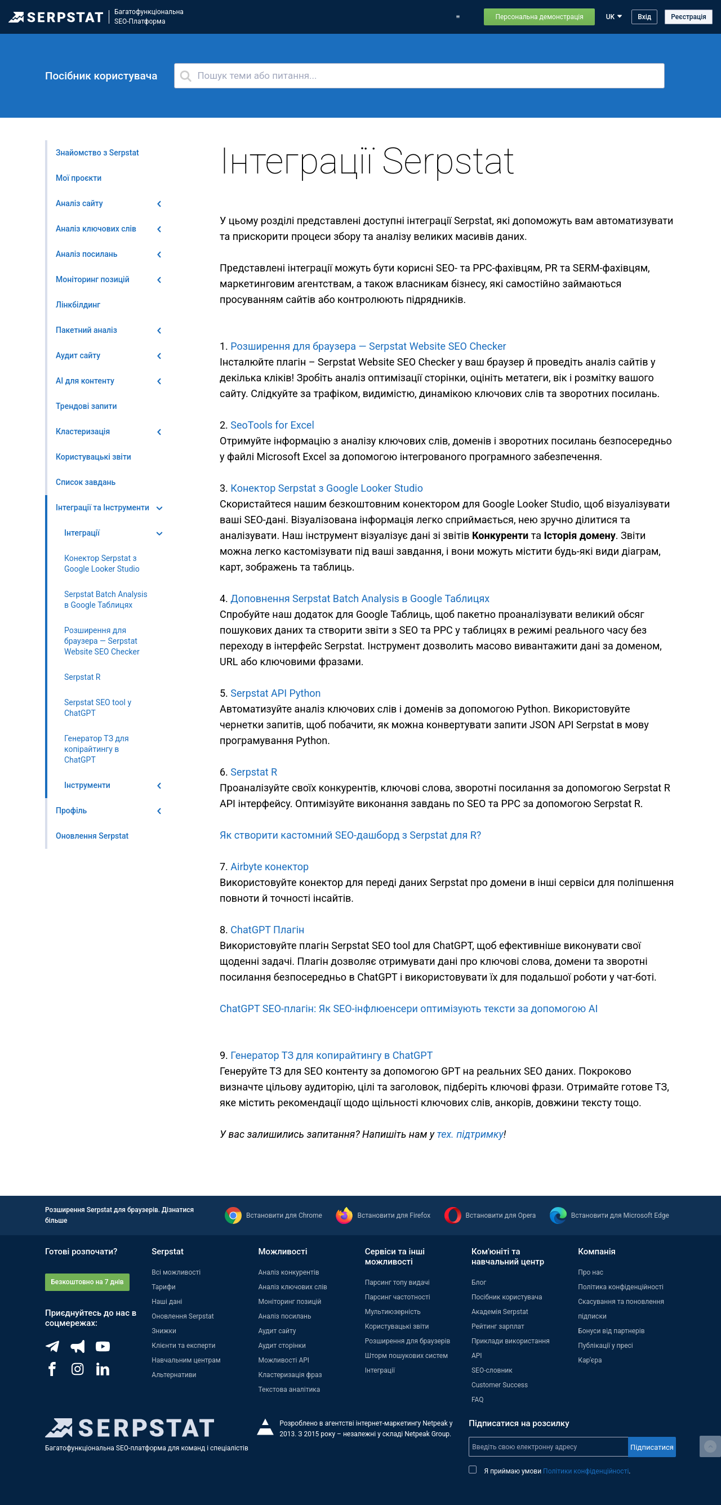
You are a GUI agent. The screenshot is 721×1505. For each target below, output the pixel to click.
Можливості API (283, 1360)
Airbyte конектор (269, 866)
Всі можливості (176, 1272)
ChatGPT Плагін (267, 930)
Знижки (164, 1331)
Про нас (590, 1272)
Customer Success (499, 1385)
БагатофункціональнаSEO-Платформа (149, 16)
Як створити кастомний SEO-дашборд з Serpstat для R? (350, 835)
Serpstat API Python (275, 693)
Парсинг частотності (397, 1297)
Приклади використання (510, 1341)
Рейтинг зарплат (497, 1326)
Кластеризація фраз (290, 1375)
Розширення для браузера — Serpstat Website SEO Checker (368, 346)
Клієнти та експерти (183, 1346)
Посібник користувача (506, 1297)
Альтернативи (174, 1375)
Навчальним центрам (186, 1360)
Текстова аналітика (289, 1389)
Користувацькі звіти (397, 1326)
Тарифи (431, 17)
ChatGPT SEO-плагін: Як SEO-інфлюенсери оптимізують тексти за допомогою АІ (409, 1008)
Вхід (644, 17)
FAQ (477, 1400)
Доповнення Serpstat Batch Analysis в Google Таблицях (359, 598)
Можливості (245, 17)
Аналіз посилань (284, 1316)
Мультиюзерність (393, 1312)
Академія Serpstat (499, 1312)
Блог (401, 17)
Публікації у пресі (605, 1346)
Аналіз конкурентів (288, 1272)
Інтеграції (380, 1370)
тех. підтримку (470, 1134)
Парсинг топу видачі (397, 1282)
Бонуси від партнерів (611, 1331)
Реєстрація (688, 17)
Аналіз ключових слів (292, 1287)
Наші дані (167, 1302)
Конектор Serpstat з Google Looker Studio (326, 488)
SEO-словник (492, 1370)
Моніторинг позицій (289, 1302)
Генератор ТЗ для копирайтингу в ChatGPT (331, 1055)
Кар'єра (590, 1360)
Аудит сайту (277, 1331)
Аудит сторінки (281, 1346)
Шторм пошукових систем (406, 1356)
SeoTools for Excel (272, 425)
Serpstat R (253, 772)
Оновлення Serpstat (351, 17)
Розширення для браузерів (408, 1341)
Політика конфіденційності (621, 1287)
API (476, 1356)
